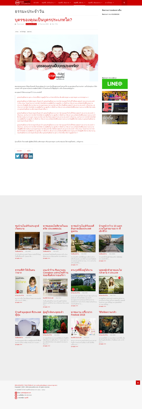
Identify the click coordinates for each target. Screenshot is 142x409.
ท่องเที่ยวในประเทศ (48, 298)
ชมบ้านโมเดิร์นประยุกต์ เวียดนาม (27, 227)
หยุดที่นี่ (26, 397)
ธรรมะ (16, 31)
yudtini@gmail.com (26, 392)
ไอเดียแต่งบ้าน (19, 251)
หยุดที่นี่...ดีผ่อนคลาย (95, 2)
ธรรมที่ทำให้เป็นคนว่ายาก (25, 271)
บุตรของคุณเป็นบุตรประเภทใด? (43, 19)
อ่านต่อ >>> (18, 258)
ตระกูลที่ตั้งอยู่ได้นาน (81, 270)
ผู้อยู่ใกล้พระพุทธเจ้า (53, 312)
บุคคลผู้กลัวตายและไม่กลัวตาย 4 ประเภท (110, 271)
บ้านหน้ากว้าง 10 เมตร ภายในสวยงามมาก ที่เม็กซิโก (110, 228)
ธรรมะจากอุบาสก (52, 385)
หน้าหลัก (36, 2)
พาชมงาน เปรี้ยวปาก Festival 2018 (81, 313)
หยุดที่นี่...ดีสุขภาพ (64, 2)
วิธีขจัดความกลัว (107, 312)
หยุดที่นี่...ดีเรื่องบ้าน (48, 2)
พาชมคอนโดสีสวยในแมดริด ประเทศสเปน (55, 227)
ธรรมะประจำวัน (19, 295)
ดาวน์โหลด (109, 2)
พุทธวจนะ (29, 31)
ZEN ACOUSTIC (19, 385)
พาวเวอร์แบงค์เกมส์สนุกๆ (40, 385)
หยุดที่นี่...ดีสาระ (79, 2)
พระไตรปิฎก (23, 31)
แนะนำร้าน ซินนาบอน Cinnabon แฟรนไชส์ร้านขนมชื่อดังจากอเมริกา (55, 273)
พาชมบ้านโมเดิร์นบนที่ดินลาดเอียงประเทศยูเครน (82, 228)
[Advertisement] (114, 157)
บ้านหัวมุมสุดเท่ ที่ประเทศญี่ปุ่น (28, 313)
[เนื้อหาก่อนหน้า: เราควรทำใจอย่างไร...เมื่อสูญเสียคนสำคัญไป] (19, 151)
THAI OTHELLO (28, 385)
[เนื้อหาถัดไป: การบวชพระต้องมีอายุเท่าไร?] (29, 151)
